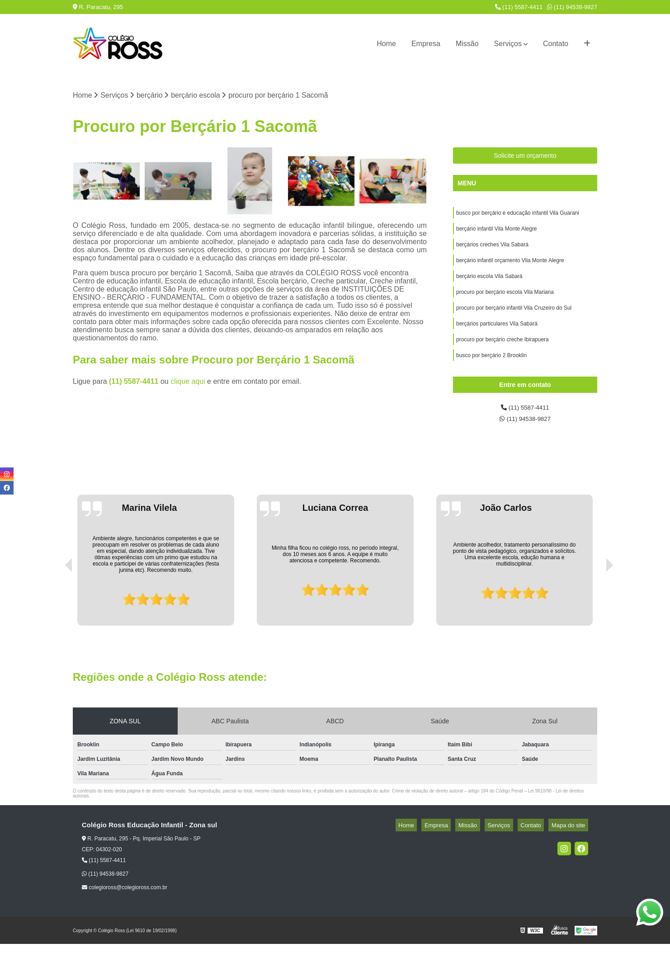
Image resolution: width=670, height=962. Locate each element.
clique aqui (187, 383)
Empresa (425, 43)
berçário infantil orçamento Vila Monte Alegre (510, 267)
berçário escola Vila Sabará (489, 284)
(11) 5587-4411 (519, 7)
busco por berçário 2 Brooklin (491, 370)
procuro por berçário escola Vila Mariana (505, 301)
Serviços (508, 43)
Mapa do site (571, 843)
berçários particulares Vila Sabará (497, 336)
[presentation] (56, 618)
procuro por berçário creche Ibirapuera (502, 353)
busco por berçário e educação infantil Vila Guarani (517, 215)
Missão (467, 43)
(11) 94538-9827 (572, 7)
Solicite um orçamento (525, 157)
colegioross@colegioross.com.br (124, 905)
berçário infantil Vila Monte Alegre (496, 233)
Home (386, 43)
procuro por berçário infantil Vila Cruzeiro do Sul (513, 319)
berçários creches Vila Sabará (492, 250)
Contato (555, 43)
